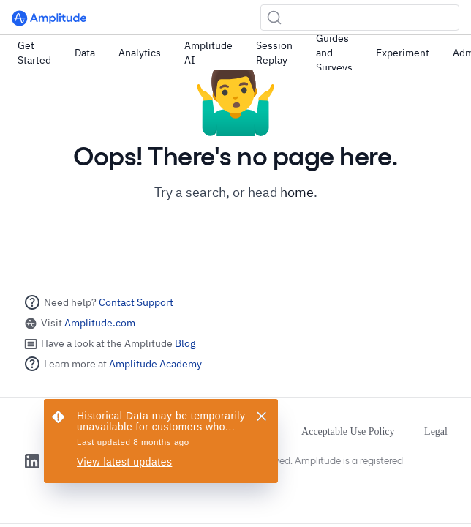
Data (85, 52)
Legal (436, 431)
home (297, 192)
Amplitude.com (99, 322)
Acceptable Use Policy (348, 431)
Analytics (139, 52)
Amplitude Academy (155, 363)
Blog (185, 343)
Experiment (402, 52)
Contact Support (136, 302)
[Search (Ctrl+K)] (359, 17)
